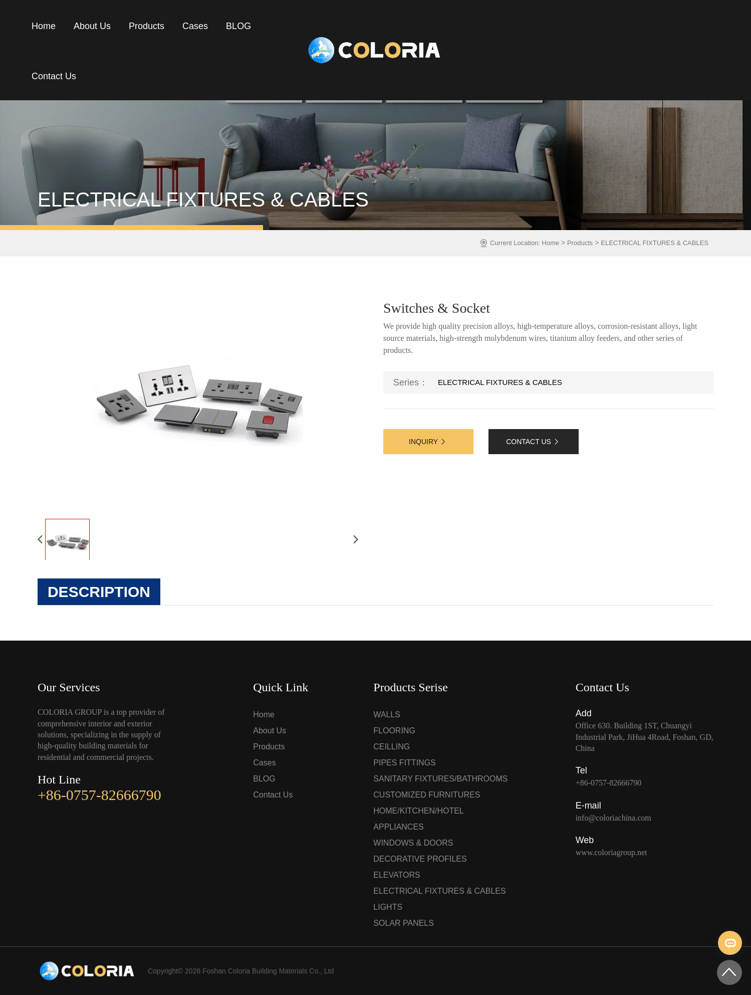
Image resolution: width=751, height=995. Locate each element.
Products (146, 26)
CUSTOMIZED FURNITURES (426, 794)
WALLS (386, 714)
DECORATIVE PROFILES (419, 859)
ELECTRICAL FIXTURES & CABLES (654, 243)
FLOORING (394, 730)
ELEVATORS (396, 875)
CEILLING (391, 746)
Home (44, 26)
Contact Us (54, 76)
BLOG (238, 26)
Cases (195, 26)
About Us (92, 26)
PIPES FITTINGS (404, 762)
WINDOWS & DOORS (413, 843)
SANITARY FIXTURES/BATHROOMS (440, 778)
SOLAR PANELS (403, 923)
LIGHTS (387, 907)
